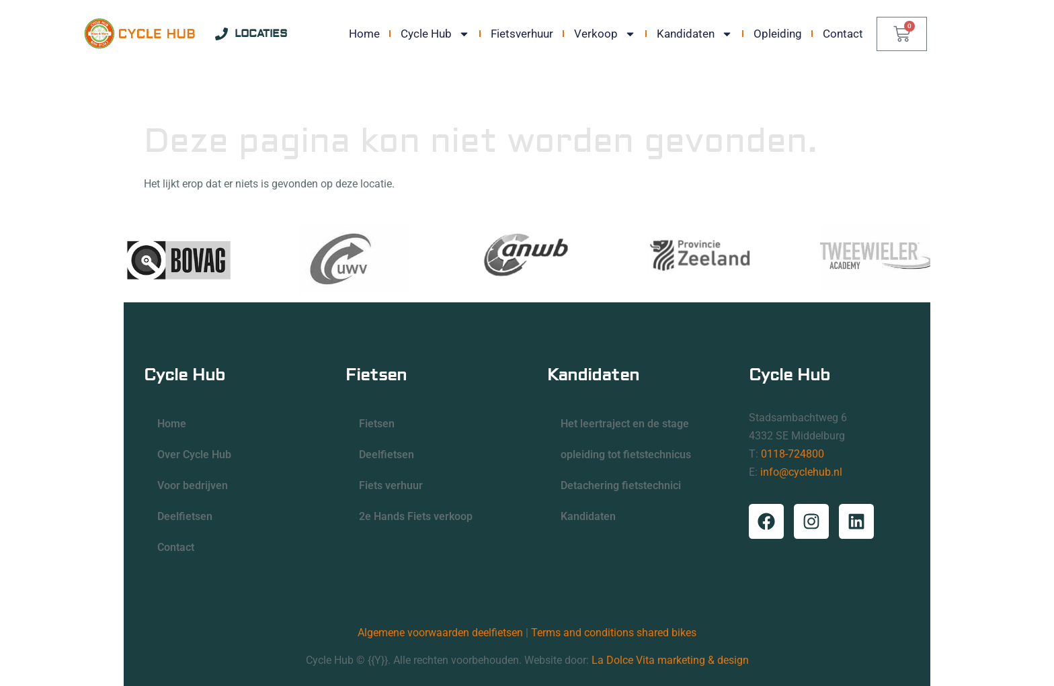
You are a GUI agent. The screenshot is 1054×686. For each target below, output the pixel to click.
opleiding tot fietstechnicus (626, 454)
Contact (843, 33)
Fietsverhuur (522, 33)
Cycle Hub (435, 34)
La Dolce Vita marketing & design (670, 660)
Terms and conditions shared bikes (613, 632)
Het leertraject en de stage (625, 423)
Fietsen (377, 423)
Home (364, 33)
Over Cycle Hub (194, 454)
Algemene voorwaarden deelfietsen (440, 632)
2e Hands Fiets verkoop (416, 516)
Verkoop (605, 34)
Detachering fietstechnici (621, 485)
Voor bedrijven (192, 485)
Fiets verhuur (391, 485)
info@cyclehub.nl (801, 472)
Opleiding (778, 33)
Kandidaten (695, 34)
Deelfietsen (184, 516)
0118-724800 (792, 453)
